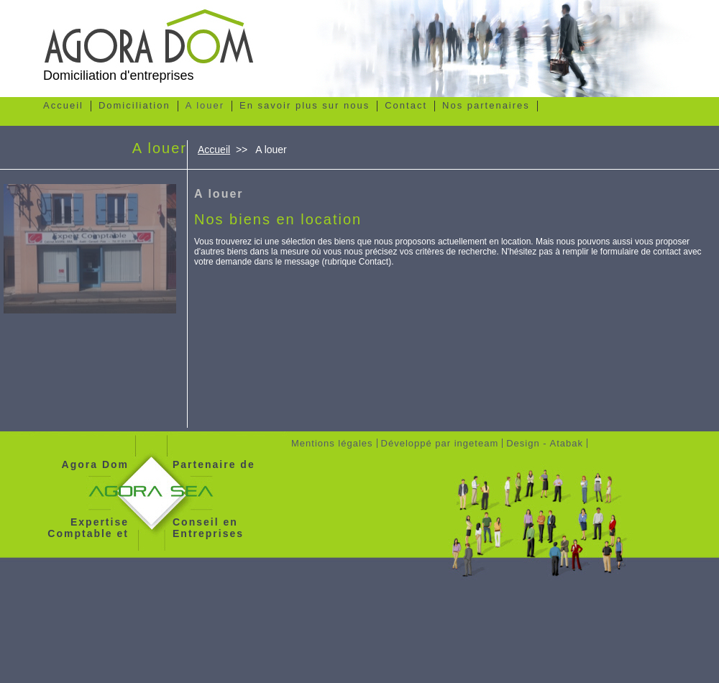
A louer (219, 194)
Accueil (214, 149)
